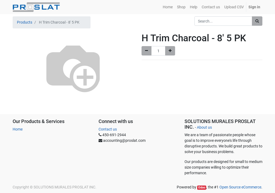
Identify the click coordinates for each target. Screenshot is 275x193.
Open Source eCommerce (240, 187)
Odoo (201, 187)
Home (18, 129)
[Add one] (170, 50)
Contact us (108, 129)
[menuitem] (168, 7)
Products (24, 22)
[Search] (257, 21)
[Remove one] (146, 50)
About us (204, 127)
